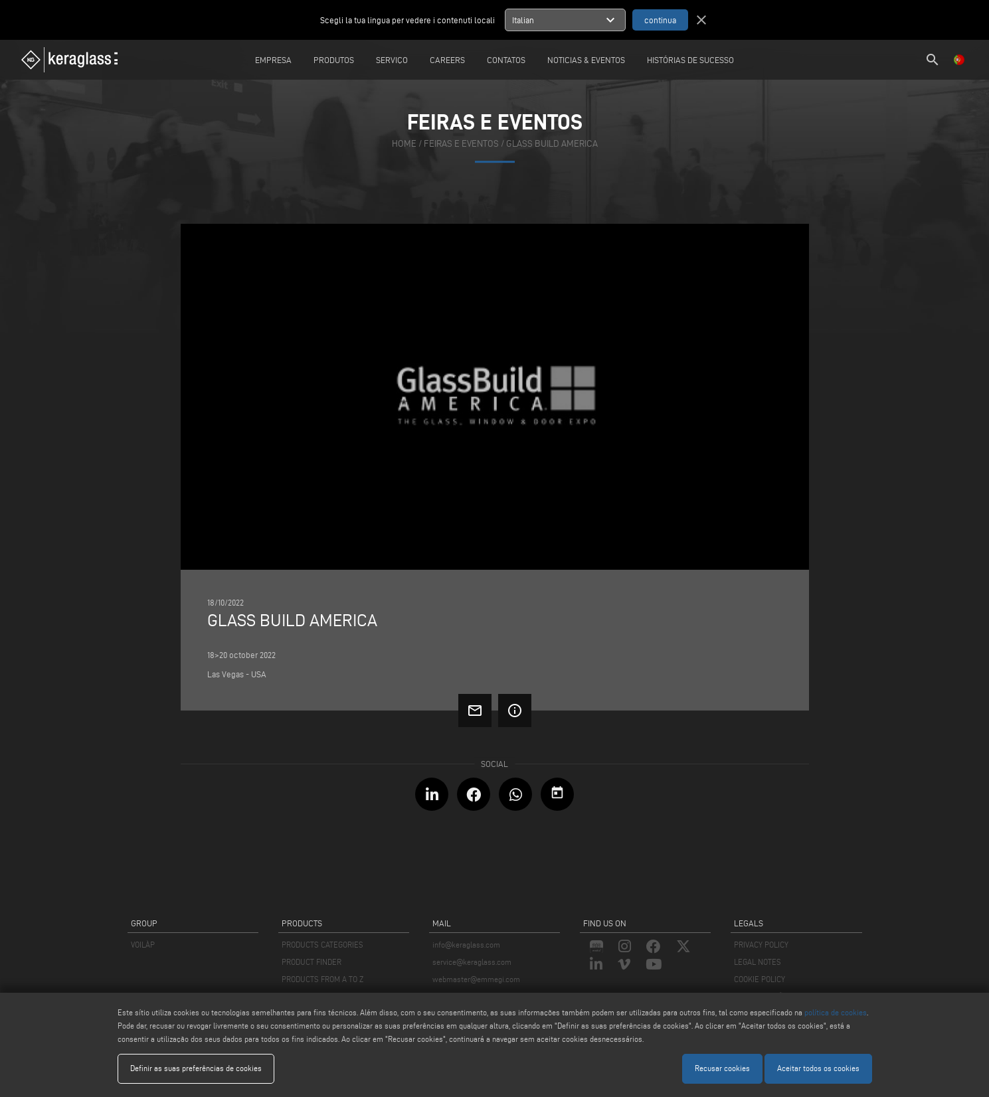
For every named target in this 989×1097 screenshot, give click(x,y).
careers (447, 59)
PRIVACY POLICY (761, 944)
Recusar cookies (722, 1068)
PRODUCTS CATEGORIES (322, 944)
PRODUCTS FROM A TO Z (322, 979)
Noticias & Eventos (586, 59)
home (404, 144)
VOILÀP (143, 944)
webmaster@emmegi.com (476, 979)
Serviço (392, 59)
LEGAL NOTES (757, 962)
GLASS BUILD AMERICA (552, 144)
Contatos (506, 59)
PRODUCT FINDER (311, 962)
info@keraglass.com (466, 944)
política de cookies (835, 1012)
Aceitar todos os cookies (818, 1068)
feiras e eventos (461, 144)
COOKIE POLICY (759, 979)
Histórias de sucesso (690, 59)
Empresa (273, 59)
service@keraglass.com (471, 962)
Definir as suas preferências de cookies (196, 1068)
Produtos (334, 59)
